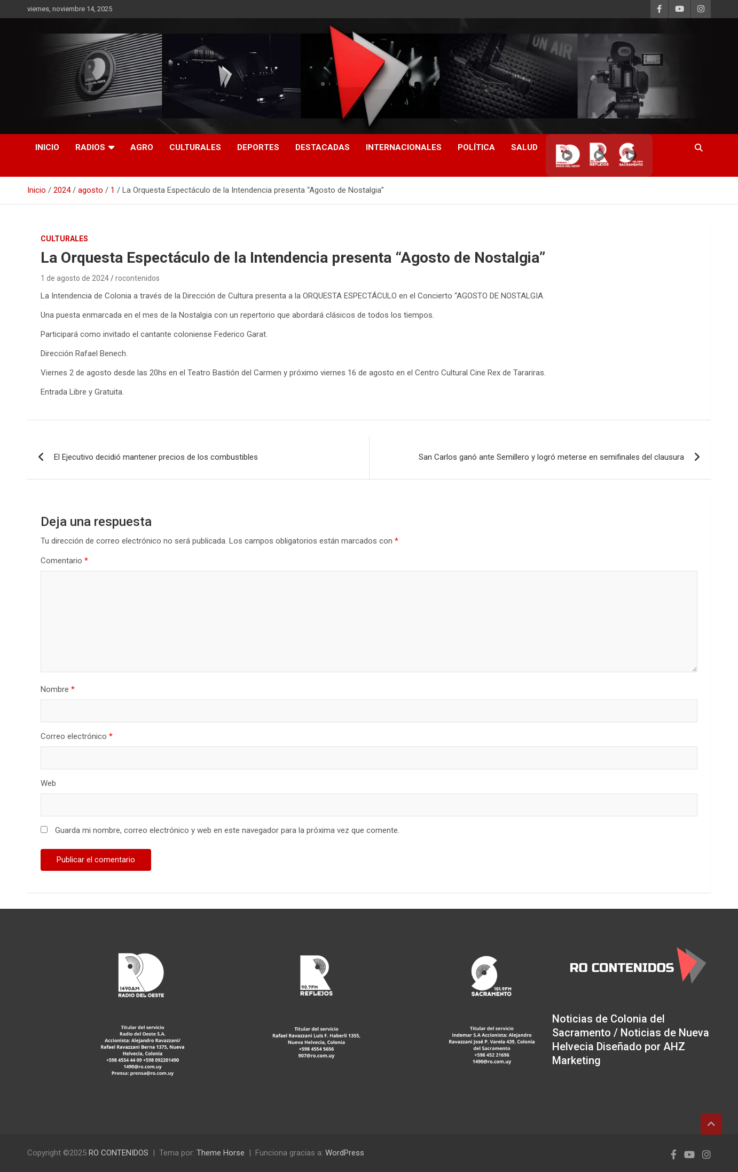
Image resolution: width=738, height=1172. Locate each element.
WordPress (344, 1153)
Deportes (258, 147)
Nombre (58, 689)
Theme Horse (221, 1153)
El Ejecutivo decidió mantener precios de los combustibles (156, 457)
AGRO (141, 147)
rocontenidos (137, 278)
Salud (524, 147)
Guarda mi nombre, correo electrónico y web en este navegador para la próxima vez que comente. (227, 830)
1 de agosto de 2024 (75, 278)
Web (48, 783)
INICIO (47, 147)
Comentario (64, 560)
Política (476, 147)
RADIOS (90, 147)
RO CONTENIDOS (118, 1153)
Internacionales (404, 147)
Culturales (195, 147)
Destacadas (322, 147)
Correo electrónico (77, 736)
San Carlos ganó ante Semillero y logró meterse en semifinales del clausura (551, 457)
